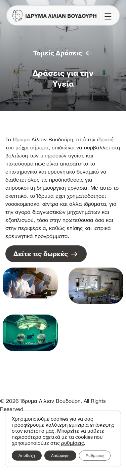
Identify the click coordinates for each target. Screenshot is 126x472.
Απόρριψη (60, 455)
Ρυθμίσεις (95, 455)
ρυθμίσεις (72, 443)
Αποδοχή (26, 455)
